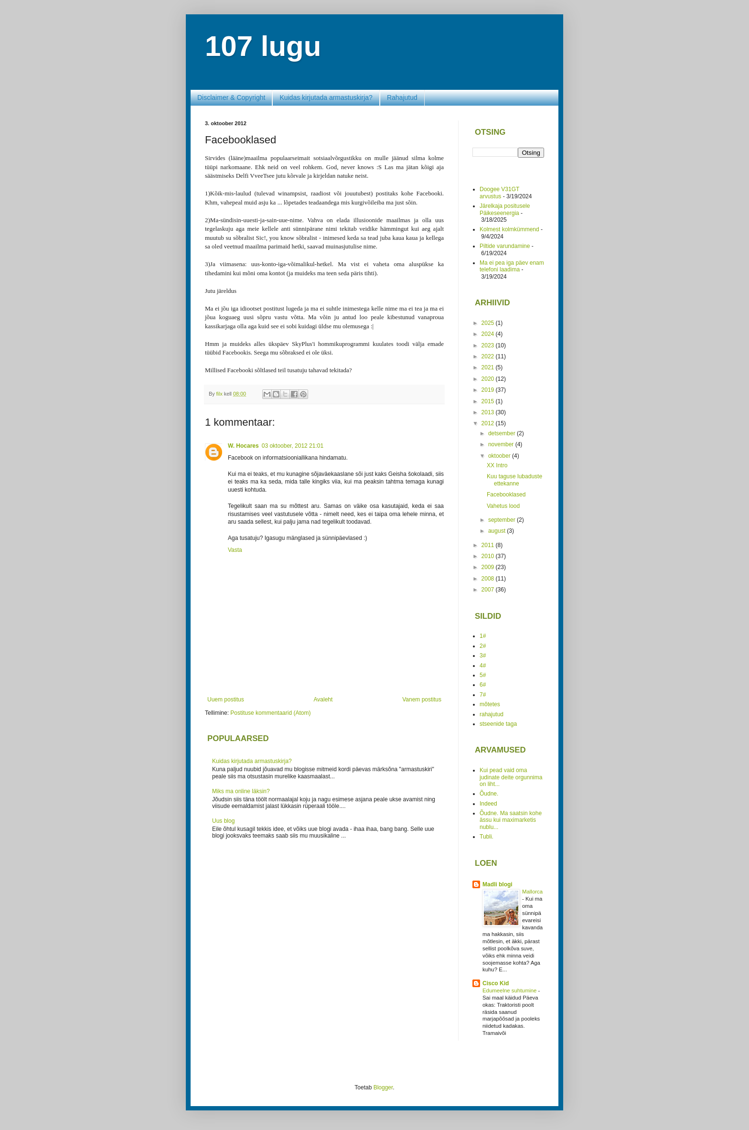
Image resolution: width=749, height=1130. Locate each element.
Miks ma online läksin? (241, 791)
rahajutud (491, 714)
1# (483, 636)
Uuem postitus (225, 699)
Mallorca (532, 891)
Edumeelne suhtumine (510, 990)
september (502, 520)
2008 (489, 578)
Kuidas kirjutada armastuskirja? (326, 97)
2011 (489, 545)
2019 (489, 390)
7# (483, 694)
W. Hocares (243, 445)
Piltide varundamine (505, 246)
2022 (489, 356)
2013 (489, 412)
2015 (489, 401)
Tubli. (486, 836)
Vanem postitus (421, 699)
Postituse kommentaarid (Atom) (270, 713)
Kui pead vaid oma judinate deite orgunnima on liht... (511, 777)
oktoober (500, 455)
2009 (489, 567)
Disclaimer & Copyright (231, 97)
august (497, 530)
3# (483, 655)
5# (483, 675)
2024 (489, 334)
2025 (489, 323)
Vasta (235, 550)
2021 (489, 367)
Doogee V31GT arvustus (499, 192)
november (501, 444)
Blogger (383, 1087)
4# (483, 665)
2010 (489, 556)
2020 (489, 379)
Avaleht (323, 699)
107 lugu (263, 46)
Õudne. (489, 793)
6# (483, 684)
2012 (489, 423)
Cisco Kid (495, 983)
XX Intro (497, 465)
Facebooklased (506, 494)
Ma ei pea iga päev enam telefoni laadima (512, 266)
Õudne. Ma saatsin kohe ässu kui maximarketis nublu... (511, 820)
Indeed (488, 803)
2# (483, 646)
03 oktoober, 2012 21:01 (292, 445)
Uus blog (223, 821)
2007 (489, 589)
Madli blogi (497, 884)
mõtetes (490, 704)
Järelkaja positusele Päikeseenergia (505, 209)
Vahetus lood (503, 506)
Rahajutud (402, 97)
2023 (489, 345)
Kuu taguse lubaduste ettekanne (514, 479)
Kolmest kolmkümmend (509, 229)
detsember (502, 433)
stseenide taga (498, 724)
